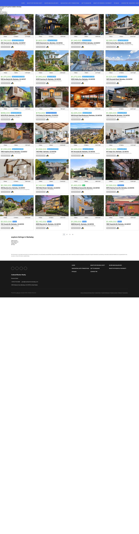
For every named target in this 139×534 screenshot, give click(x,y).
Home (25, 3)
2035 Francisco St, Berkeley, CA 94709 (48, 79)
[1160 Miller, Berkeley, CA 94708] (52, 133)
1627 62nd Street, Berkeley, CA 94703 (48, 188)
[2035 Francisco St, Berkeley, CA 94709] (52, 60)
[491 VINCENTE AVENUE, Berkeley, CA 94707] (87, 24)
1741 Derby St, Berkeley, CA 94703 (47, 115)
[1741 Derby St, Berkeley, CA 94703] (52, 97)
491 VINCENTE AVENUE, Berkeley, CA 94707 (85, 43)
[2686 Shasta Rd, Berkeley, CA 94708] (122, 97)
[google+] (25, 268)
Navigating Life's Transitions (72, 3)
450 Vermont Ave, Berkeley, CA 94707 (13, 43)
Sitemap (120, 292)
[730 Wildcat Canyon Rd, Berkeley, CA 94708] (87, 169)
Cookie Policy (98, 292)
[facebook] (12, 268)
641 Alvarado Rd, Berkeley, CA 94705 (83, 151)
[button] (13, 3)
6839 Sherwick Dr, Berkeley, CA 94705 (48, 224)
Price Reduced (14, 242)
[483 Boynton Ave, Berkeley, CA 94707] (17, 169)
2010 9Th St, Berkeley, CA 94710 (11, 115)
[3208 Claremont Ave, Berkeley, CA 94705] (52, 24)
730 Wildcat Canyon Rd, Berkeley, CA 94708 (85, 188)
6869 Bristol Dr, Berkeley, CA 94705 (82, 224)
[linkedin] (17, 268)
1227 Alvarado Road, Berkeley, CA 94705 (119, 79)
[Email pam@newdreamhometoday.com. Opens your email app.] (30, 281)
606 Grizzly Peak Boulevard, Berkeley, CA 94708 (86, 115)
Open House (14, 240)
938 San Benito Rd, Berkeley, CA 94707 (13, 79)
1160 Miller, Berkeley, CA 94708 (46, 151)
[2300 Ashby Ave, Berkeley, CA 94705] (87, 60)
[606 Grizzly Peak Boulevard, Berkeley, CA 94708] (87, 97)
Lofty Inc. (18, 292)
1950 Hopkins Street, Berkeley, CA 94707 (14, 151)
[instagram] (21, 268)
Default (2, 8)
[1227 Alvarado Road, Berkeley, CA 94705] (122, 60)
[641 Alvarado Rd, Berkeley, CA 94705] (87, 133)
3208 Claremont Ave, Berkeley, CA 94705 (49, 43)
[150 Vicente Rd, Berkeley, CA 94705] (17, 205)
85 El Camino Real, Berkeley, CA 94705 (118, 43)
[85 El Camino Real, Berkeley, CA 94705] (122, 24)
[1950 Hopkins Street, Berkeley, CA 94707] (17, 133)
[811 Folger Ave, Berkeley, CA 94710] (122, 133)
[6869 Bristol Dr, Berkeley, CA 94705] (87, 205)
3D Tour (13, 244)
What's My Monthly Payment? (104, 3)
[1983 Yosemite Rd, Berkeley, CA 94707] (122, 205)
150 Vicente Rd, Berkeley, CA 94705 (12, 224)
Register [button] (134, 3)
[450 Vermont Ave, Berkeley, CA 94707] (17, 24)
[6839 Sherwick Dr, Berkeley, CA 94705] (52, 205)
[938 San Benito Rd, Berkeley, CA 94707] (17, 60)
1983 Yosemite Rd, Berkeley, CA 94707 (118, 224)
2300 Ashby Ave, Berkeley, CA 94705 (83, 79)
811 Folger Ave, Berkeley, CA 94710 (117, 151)
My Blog (118, 3)
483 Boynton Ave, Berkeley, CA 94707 (13, 188)
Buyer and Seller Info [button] (53, 3)
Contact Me (127, 3)
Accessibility (125, 292)
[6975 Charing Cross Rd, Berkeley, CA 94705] (122, 169)
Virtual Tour (14, 243)
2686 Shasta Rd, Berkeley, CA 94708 (118, 115)
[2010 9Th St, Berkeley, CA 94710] (17, 97)
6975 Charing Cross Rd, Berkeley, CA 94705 (120, 188)
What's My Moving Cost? (36, 3)
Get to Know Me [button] (88, 3)
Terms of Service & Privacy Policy (87, 292)
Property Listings (114, 292)
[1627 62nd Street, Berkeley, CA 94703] (52, 169)
